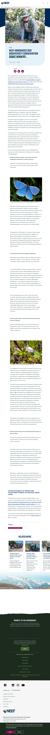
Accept (10, 732)
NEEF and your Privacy (7, 701)
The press (25, 669)
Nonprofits (25, 657)
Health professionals (25, 666)
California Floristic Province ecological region (21, 83)
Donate (25, 649)
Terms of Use (6, 704)
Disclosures (5, 706)
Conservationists (25, 672)
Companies (25, 663)
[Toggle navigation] (47, 3)
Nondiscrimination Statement (9, 696)
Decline (19, 732)
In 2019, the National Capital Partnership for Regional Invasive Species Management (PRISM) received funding (24, 502)
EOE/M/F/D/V (5, 699)
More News (25, 579)
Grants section (35, 515)
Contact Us (6, 690)
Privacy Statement (11, 727)
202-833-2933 (16, 690)
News (2, 7)
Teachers (25, 660)
